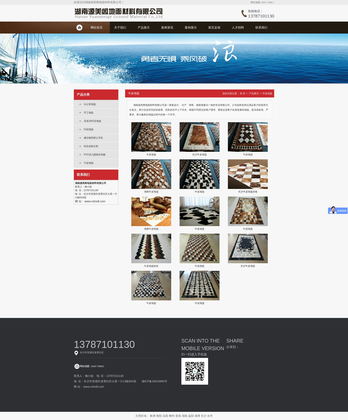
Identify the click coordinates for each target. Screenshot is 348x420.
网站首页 (97, 27)
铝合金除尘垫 (91, 146)
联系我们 (261, 27)
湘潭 (197, 415)
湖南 (184, 415)
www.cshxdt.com (93, 386)
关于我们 (120, 27)
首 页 (242, 93)
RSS (264, 2)
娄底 (178, 415)
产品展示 (144, 27)
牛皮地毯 (88, 163)
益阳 (191, 415)
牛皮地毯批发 (151, 266)
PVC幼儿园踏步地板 (95, 154)
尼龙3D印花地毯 (92, 121)
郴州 (172, 415)
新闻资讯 (167, 27)
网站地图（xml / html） (92, 366)
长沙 (204, 415)
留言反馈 (214, 27)
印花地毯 (88, 129)
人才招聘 (238, 27)
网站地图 (255, 2)
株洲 (152, 415)
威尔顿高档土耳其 (93, 137)
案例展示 (191, 27)
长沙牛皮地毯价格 (247, 191)
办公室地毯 (90, 104)
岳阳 (165, 415)
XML (270, 2)
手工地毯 (88, 112)
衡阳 (159, 415)
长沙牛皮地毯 (199, 154)
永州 (210, 415)
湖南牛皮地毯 (151, 191)
